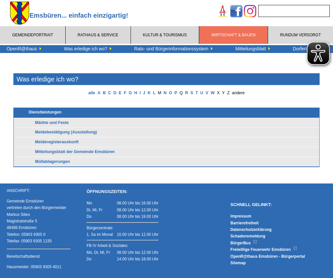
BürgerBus (243, 243)
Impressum (240, 216)
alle (91, 93)
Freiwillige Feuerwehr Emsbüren (263, 249)
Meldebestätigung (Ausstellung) (66, 132)
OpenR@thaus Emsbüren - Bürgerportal (267, 256)
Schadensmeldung (247, 236)
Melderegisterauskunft (56, 142)
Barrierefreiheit (244, 223)
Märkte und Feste (52, 122)
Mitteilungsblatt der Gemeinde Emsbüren (75, 151)
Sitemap (238, 263)
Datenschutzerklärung (251, 229)
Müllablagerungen (52, 161)
